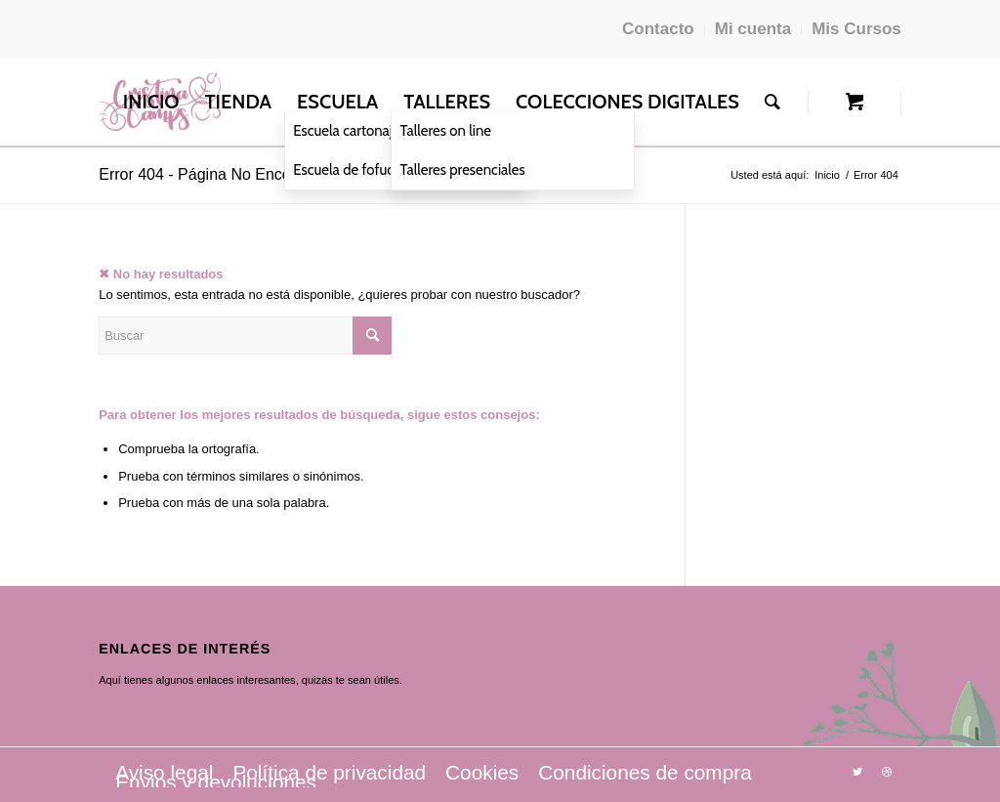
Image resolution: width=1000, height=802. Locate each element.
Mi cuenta (753, 29)
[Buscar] (772, 101)
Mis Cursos (856, 29)
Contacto (658, 29)
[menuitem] (151, 101)
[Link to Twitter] (857, 771)
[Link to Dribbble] (886, 771)
